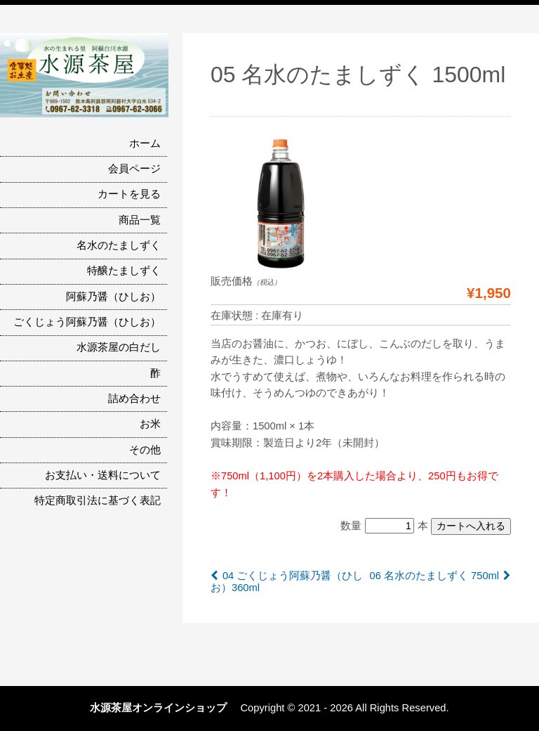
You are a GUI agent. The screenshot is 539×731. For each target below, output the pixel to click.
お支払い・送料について (103, 475)
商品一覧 (140, 220)
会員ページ (134, 168)
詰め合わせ (134, 398)
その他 (145, 449)
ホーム (145, 143)
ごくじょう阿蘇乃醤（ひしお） (87, 322)
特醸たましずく (124, 270)
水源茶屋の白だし (118, 347)
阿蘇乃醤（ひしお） (113, 296)
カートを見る (129, 194)
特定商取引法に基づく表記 (97, 500)
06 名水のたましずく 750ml (434, 575)
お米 (150, 423)
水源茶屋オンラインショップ (163, 707)
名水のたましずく (118, 245)
